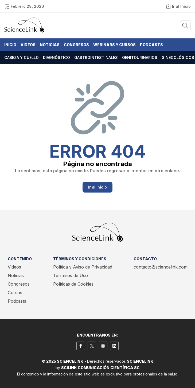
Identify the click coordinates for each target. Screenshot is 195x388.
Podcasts (151, 44)
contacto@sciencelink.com (161, 267)
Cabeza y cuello (21, 57)
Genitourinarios (139, 57)
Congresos (76, 44)
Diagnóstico (56, 57)
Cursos (15, 292)
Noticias (50, 44)
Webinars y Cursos (114, 44)
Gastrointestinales (96, 57)
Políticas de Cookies (73, 284)
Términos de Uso (70, 275)
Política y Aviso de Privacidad (82, 267)
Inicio (10, 44)
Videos (28, 44)
